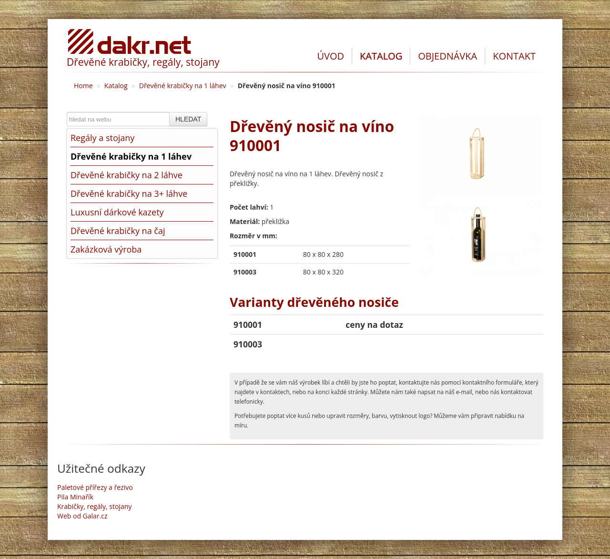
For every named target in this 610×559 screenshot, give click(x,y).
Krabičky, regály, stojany (94, 506)
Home (83, 85)
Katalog (116, 85)
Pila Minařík (75, 496)
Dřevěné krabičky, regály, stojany (143, 62)
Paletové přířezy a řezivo (95, 487)
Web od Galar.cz (82, 515)
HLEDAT (188, 119)
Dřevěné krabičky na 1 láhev (182, 85)
